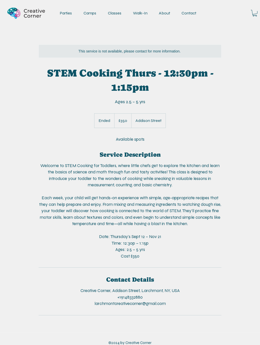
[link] (255, 13)
